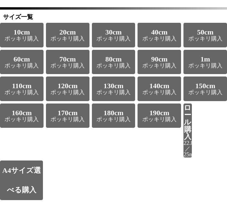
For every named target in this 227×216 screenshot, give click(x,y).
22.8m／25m (187, 131)
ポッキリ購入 (22, 35)
